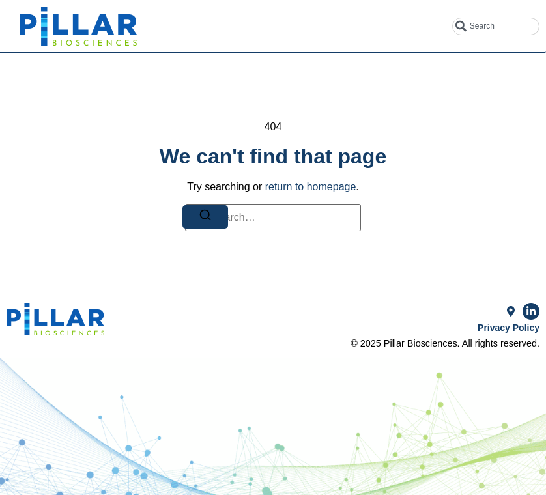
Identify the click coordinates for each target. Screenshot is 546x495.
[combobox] (495, 26)
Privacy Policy (508, 327)
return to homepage (310, 186)
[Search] (205, 217)
